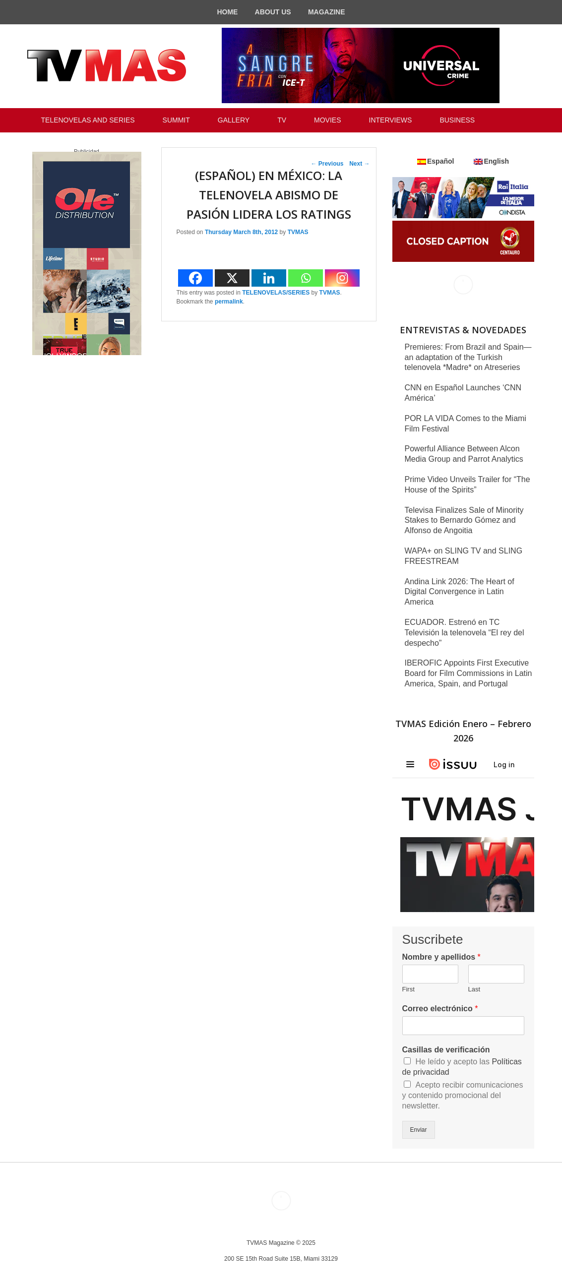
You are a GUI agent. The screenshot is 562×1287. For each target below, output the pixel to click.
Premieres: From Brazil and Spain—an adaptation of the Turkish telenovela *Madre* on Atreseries (468, 357)
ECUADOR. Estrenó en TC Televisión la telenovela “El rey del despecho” (464, 632)
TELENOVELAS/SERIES (276, 292)
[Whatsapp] (305, 278)
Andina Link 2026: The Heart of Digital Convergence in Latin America (459, 592)
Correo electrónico (440, 1008)
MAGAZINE (326, 12)
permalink (229, 301)
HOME (227, 12)
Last (474, 989)
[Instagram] (342, 278)
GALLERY (234, 120)
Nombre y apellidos (441, 957)
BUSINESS (457, 120)
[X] (232, 278)
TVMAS (298, 232)
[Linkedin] (268, 278)
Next (359, 163)
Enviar (418, 1129)
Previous (327, 163)
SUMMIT (176, 120)
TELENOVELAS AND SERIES (88, 120)
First (408, 989)
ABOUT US (273, 12)
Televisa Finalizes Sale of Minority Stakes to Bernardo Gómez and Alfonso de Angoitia (464, 520)
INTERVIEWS (390, 120)
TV (281, 120)
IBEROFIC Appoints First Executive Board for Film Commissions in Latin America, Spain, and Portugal (468, 673)
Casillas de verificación (446, 1049)
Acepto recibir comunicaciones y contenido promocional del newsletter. (462, 1095)
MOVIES (327, 120)
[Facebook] (195, 278)
